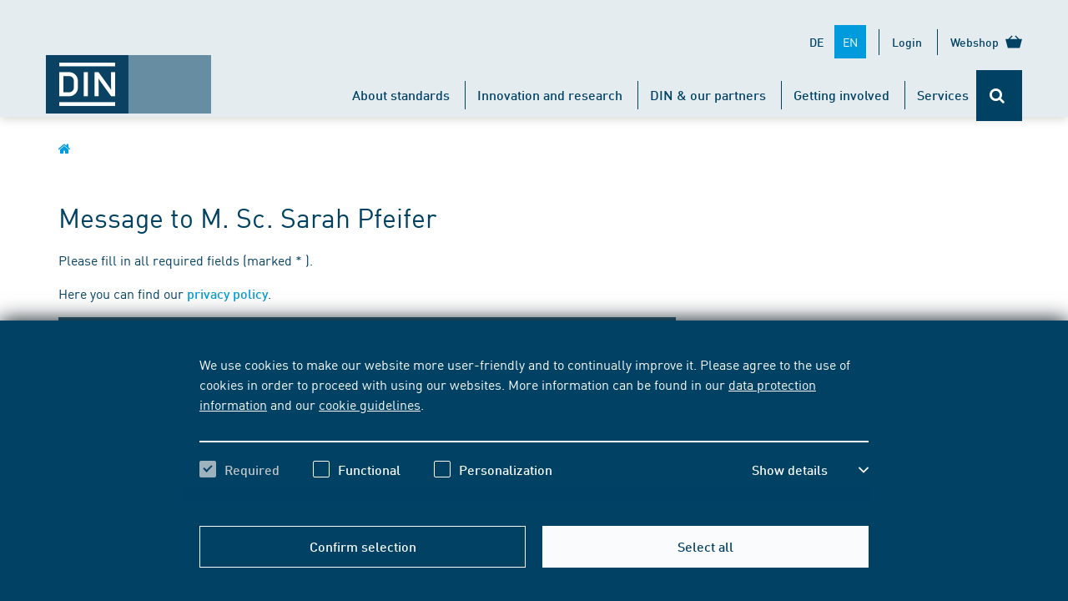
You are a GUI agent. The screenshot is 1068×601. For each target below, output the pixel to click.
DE (816, 41)
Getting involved (841, 95)
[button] (810, 470)
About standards (401, 95)
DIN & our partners (708, 95)
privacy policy (227, 293)
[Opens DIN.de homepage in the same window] (128, 76)
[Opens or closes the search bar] (999, 95)
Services (943, 95)
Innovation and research (549, 95)
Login (907, 41)
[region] (534, 431)
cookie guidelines (370, 404)
